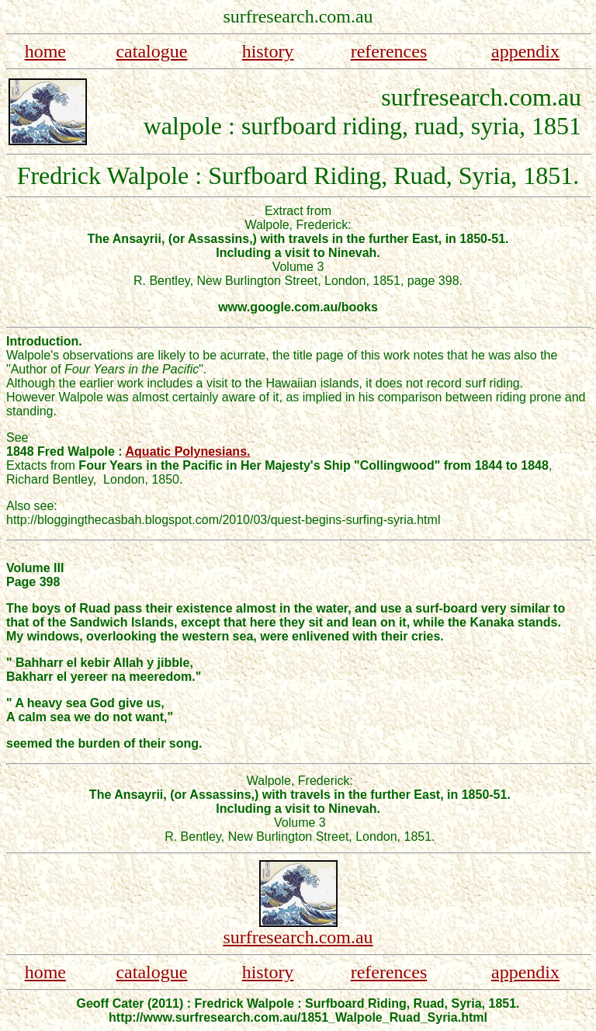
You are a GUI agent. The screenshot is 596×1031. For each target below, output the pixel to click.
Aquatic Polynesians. (188, 451)
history (268, 51)
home (45, 51)
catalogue (151, 51)
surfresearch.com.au (297, 937)
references (389, 51)
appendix (525, 51)
